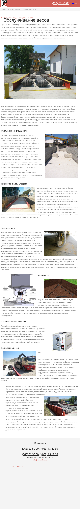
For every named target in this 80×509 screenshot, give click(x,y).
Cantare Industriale (18, 466)
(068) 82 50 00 (60, 3)
